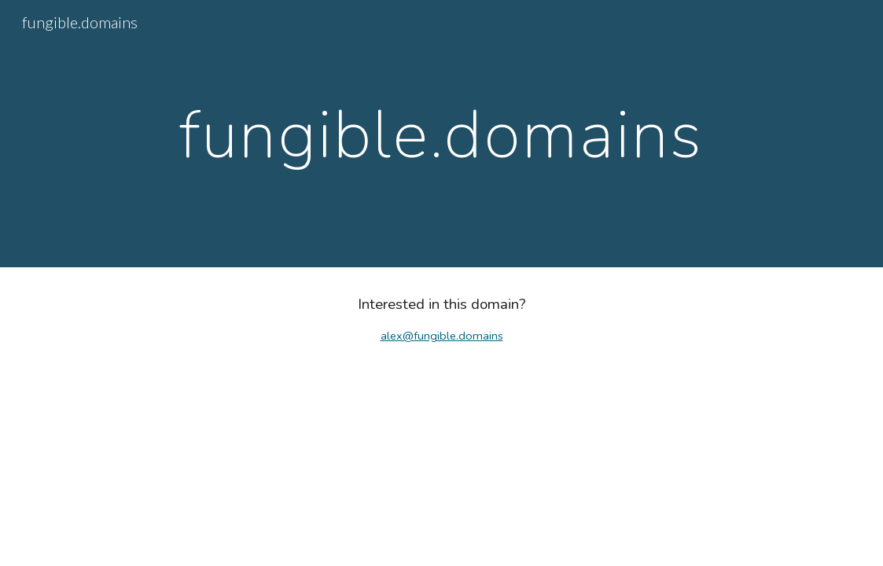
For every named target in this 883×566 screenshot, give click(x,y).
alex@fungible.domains (442, 336)
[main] (441, 133)
